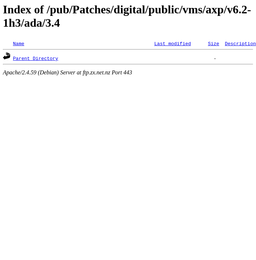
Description (240, 43)
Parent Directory (35, 58)
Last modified (172, 43)
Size (213, 43)
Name (18, 43)
